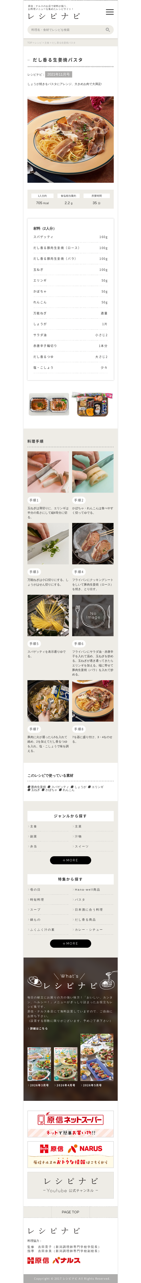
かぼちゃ (49, 789)
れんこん (66, 789)
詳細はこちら (39, 1028)
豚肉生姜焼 (36, 787)
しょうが (78, 787)
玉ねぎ (33, 789)
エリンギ (95, 787)
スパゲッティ (58, 787)
